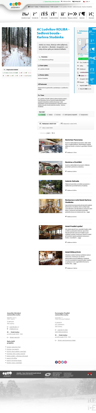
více (88, 212)
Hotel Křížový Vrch (73, 252)
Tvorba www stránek (90, 373)
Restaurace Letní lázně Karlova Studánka (78, 201)
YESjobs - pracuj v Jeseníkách (14, 363)
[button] (5, 72)
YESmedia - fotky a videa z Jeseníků (16, 354)
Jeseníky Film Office (12, 358)
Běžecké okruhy (44, 6)
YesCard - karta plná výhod (13, 347)
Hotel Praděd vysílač (74, 226)
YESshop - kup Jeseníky (13, 349)
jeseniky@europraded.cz (61, 332)
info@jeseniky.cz (13, 329)
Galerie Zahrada (72, 181)
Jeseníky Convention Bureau (14, 360)
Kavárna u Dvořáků (73, 162)
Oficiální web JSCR (15, 337)
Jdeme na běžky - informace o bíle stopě (17, 356)
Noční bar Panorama (74, 140)
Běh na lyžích (54, 6)
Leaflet (80, 54)
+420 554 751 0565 (62, 330)
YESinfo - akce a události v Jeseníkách (16, 351)
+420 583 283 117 (14, 327)
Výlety (36, 6)
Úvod (15, 5)
